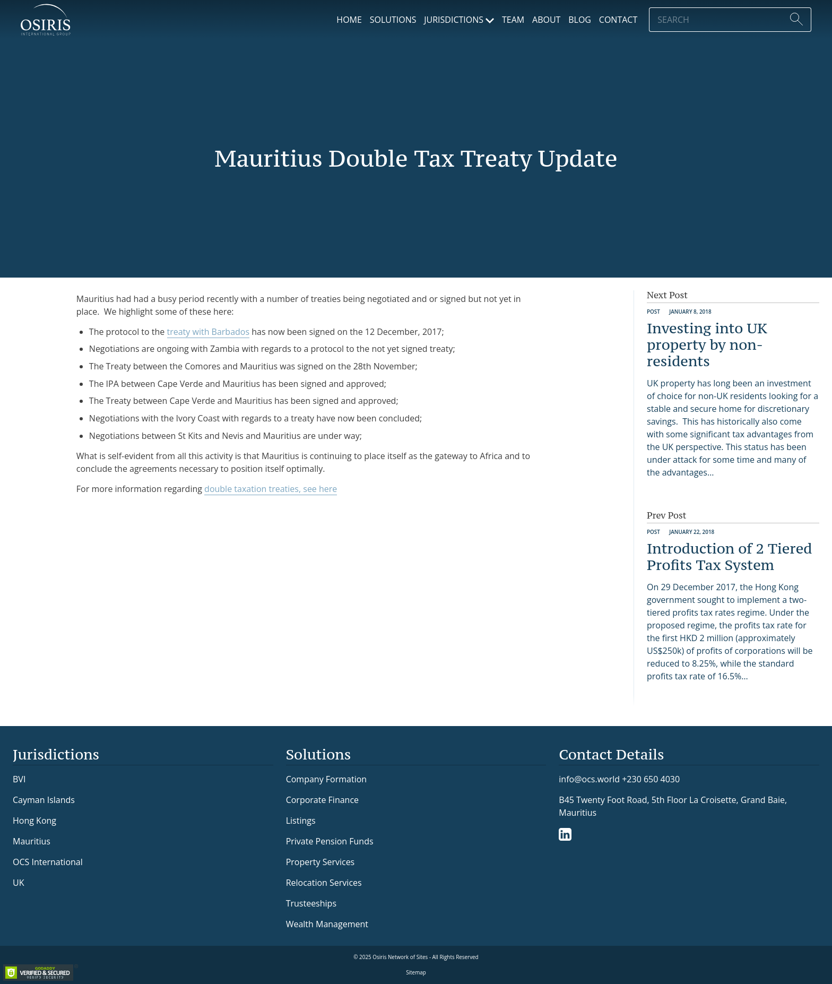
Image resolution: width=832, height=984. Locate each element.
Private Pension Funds (330, 841)
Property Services (320, 862)
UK (18, 882)
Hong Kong (34, 820)
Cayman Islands (44, 800)
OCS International (48, 862)
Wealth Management (327, 924)
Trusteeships (311, 903)
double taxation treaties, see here (270, 489)
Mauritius (31, 841)
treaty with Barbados (208, 332)
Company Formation (326, 779)
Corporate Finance (322, 800)
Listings (301, 820)
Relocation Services (324, 882)
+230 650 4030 (651, 779)
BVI (19, 779)
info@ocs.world (589, 779)
